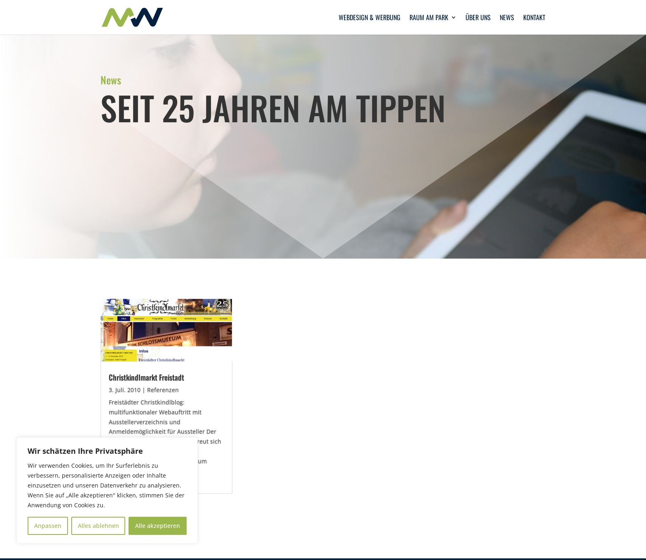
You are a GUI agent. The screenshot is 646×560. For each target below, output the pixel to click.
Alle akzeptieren (157, 526)
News (507, 18)
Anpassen (47, 526)
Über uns (478, 18)
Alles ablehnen (98, 526)
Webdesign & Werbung (369, 18)
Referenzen (163, 390)
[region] (107, 490)
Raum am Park (429, 18)
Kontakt (534, 18)
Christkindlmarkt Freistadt (146, 377)
